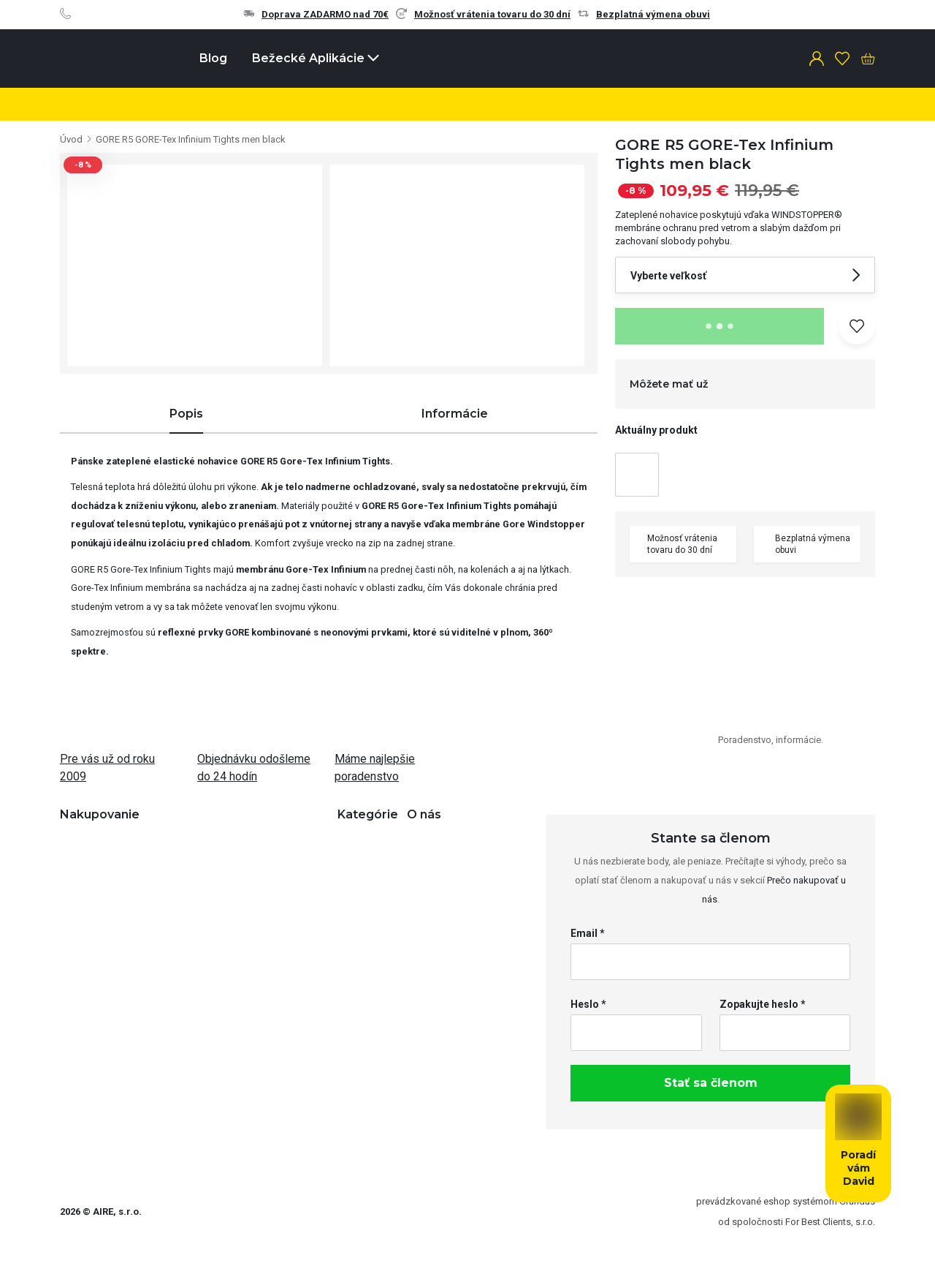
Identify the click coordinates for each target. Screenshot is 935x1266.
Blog (213, 58)
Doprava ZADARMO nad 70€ (316, 14)
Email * (587, 933)
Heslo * (588, 1004)
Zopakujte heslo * (763, 1004)
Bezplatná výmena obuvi (644, 14)
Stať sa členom (710, 1083)
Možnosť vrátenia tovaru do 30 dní (483, 14)
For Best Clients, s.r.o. (830, 1221)
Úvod (71, 139)
